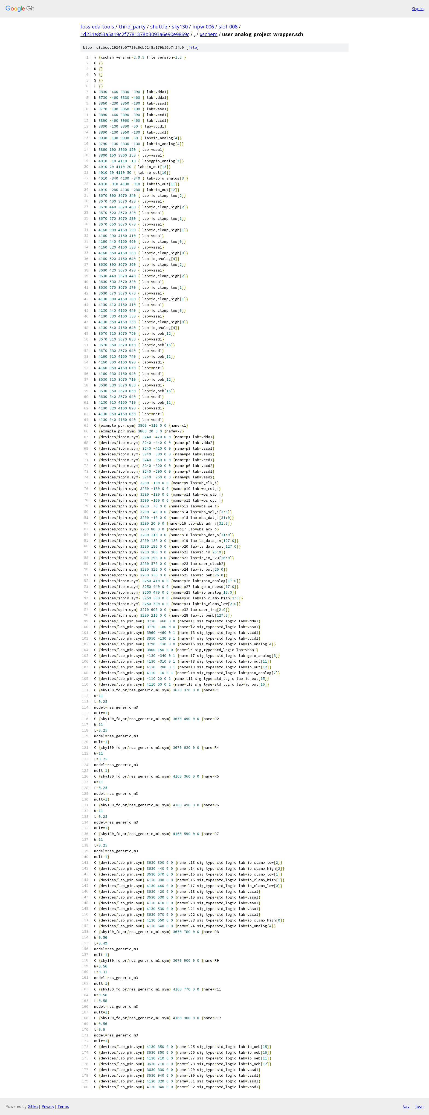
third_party (132, 26)
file (192, 47)
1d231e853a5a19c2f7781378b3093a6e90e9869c (134, 34)
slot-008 (228, 26)
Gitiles (33, 1106)
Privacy (48, 1106)
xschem (209, 34)
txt (406, 1106)
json (419, 1106)
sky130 (180, 26)
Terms (63, 1106)
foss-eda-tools (97, 26)
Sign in (418, 8)
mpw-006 (203, 26)
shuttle (158, 26)
